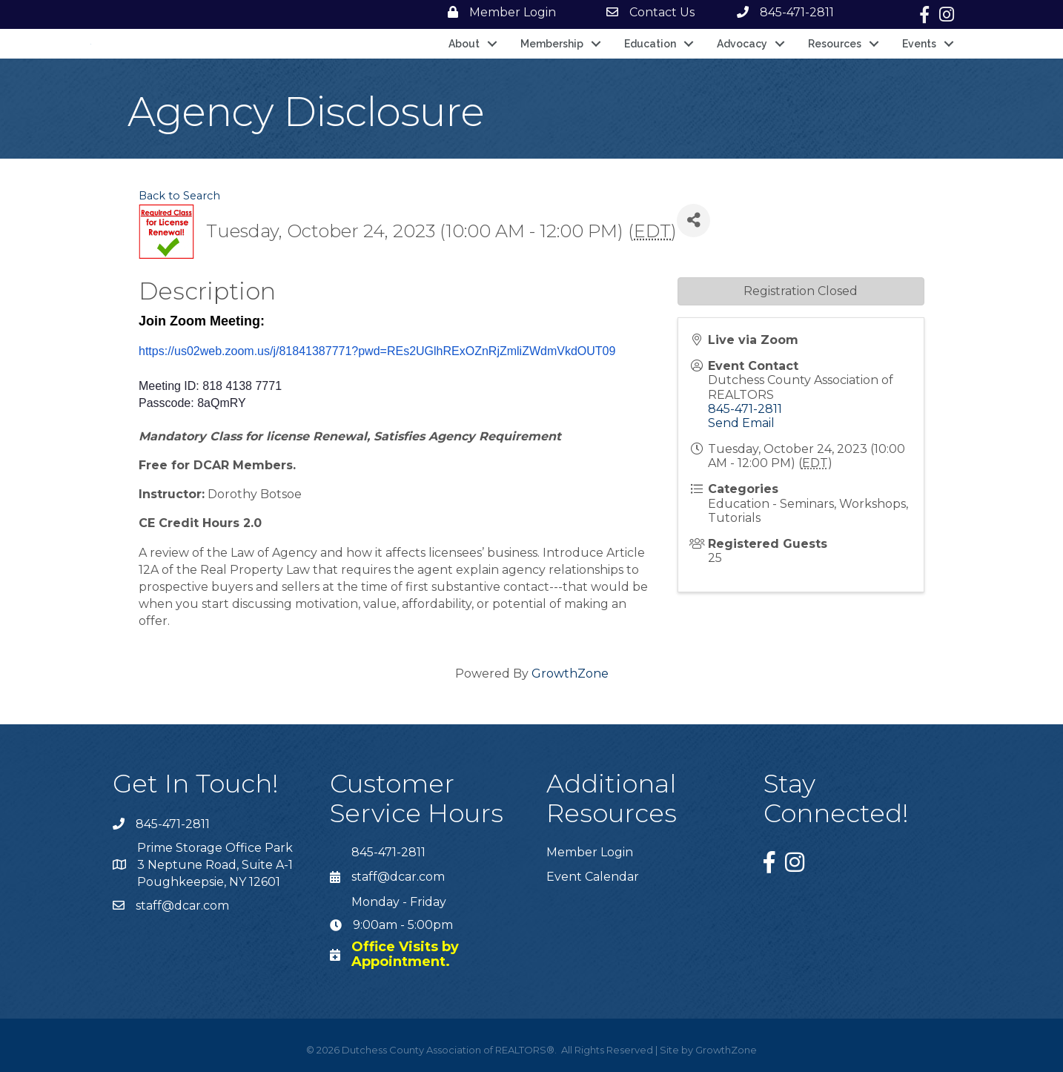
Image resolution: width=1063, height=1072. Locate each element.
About (464, 44)
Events (919, 44)
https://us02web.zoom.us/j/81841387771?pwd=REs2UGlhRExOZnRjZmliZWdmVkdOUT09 (377, 351)
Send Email (741, 423)
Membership (551, 44)
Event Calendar (592, 877)
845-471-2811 (745, 409)
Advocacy (742, 44)
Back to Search (179, 195)
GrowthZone (570, 673)
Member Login (589, 852)
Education (650, 44)
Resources (834, 44)
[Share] (693, 220)
